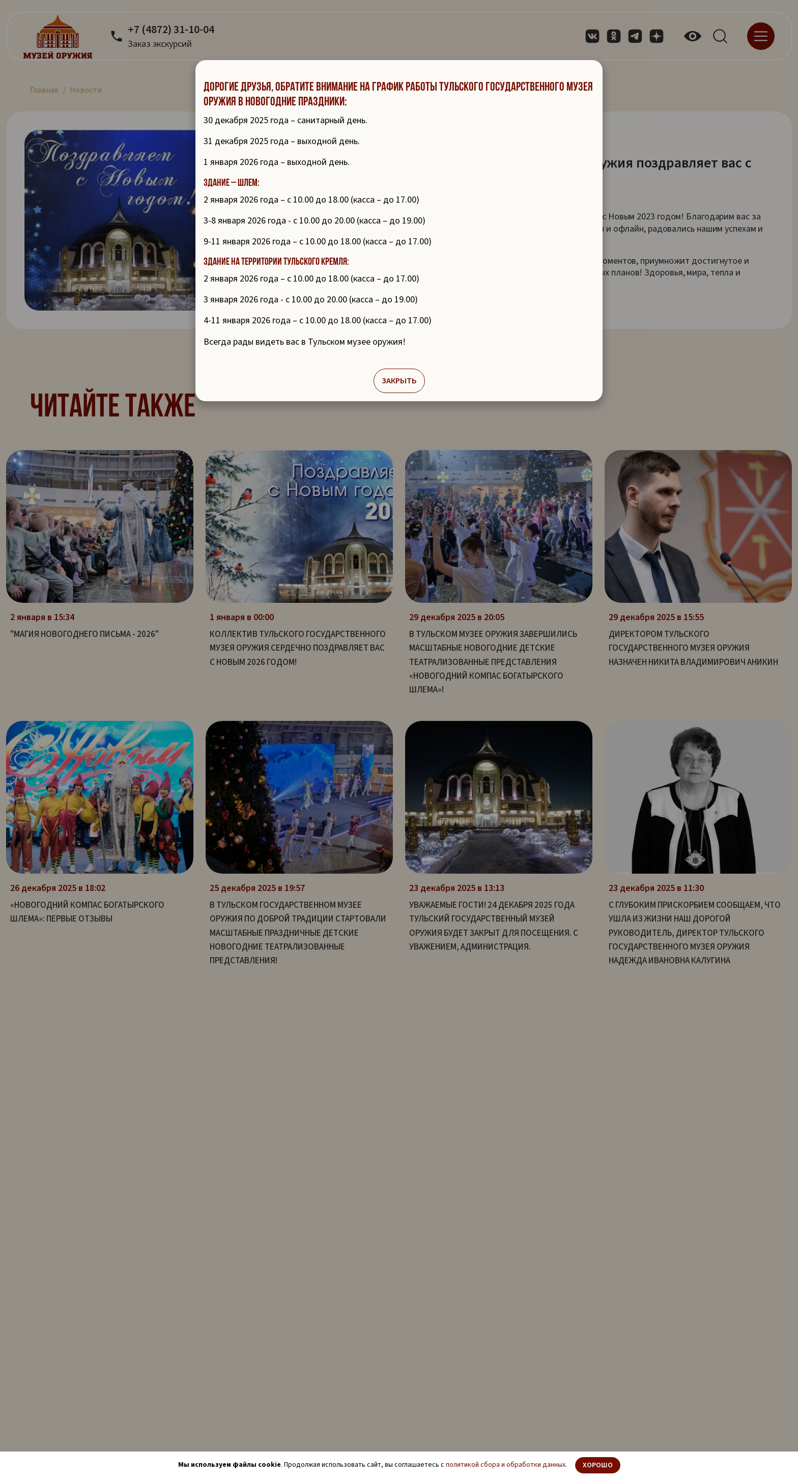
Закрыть (399, 382)
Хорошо (598, 1465)
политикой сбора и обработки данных (505, 1465)
